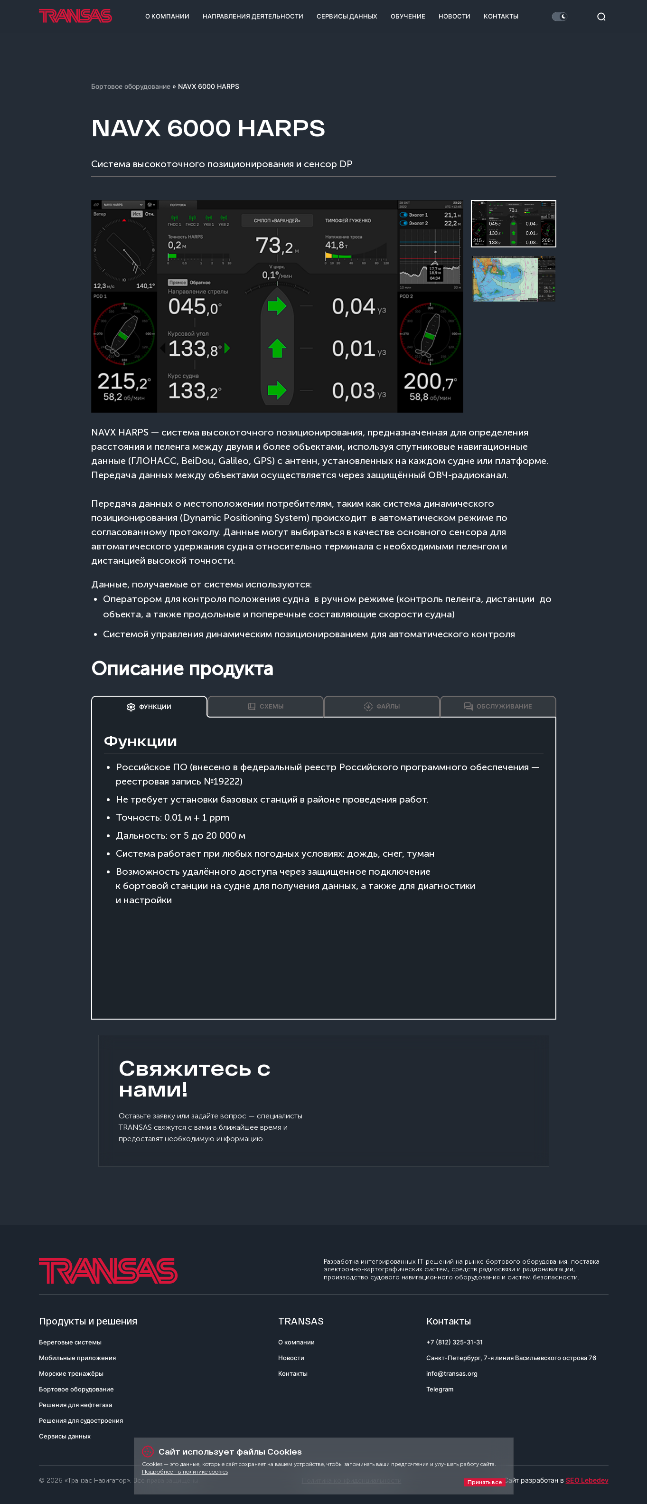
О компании (167, 16)
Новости (454, 16)
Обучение (408, 16)
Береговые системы (70, 1342)
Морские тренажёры (71, 1373)
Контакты (501, 16)
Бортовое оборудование (130, 86)
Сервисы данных (347, 16)
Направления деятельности (253, 16)
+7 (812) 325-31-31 (454, 1342)
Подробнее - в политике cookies (185, 1471)
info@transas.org (452, 1373)
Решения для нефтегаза (75, 1405)
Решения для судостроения (81, 1420)
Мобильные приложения (77, 1358)
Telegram (439, 1389)
